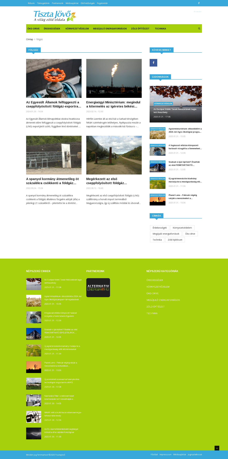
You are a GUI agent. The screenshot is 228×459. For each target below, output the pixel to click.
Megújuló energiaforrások (110, 28)
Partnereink (57, 3)
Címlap (29, 39)
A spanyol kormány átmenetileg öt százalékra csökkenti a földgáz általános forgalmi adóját (52, 181)
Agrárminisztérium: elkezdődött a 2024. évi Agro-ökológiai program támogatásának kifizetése (185, 131)
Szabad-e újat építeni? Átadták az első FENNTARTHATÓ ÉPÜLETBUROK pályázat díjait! (184, 164)
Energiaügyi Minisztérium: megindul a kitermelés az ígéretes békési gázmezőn (113, 104)
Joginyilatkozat (195, 454)
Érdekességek (52, 28)
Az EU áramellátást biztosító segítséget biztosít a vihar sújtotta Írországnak (61, 430)
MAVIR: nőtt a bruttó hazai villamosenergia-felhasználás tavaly (63, 414)
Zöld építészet (140, 28)
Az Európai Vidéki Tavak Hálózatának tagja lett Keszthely (175, 110)
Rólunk (31, 3)
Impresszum (165, 454)
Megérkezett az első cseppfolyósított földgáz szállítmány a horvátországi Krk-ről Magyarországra (113, 181)
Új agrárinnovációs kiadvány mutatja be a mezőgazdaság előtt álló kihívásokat (185, 180)
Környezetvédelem (77, 28)
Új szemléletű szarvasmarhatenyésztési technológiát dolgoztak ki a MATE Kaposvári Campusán (61, 381)
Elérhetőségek (88, 3)
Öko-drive (190, 233)
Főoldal (154, 454)
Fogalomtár (102, 3)
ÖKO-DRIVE (33, 28)
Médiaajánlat (72, 3)
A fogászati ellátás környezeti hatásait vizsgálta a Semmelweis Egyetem (185, 147)
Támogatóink (43, 3)
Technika (160, 28)
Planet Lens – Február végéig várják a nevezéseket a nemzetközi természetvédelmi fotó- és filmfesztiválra (183, 197)
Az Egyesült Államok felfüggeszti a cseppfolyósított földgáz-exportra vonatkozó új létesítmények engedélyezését (52, 104)
